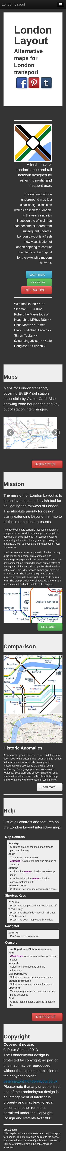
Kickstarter (39, 282)
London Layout (13, 4)
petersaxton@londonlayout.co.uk (30, 1081)
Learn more (38, 274)
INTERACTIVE (36, 290)
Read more (49, 787)
